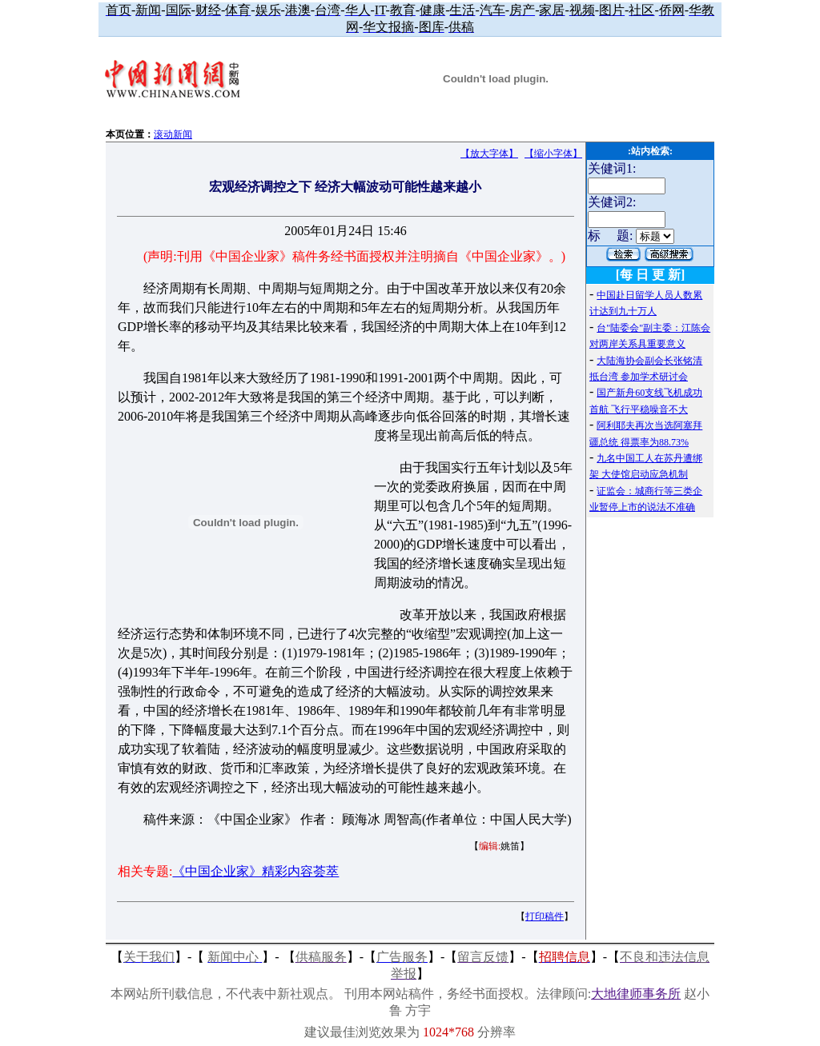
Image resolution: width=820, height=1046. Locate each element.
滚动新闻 (173, 134)
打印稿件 (544, 916)
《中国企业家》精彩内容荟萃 (255, 871)
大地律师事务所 (636, 993)
